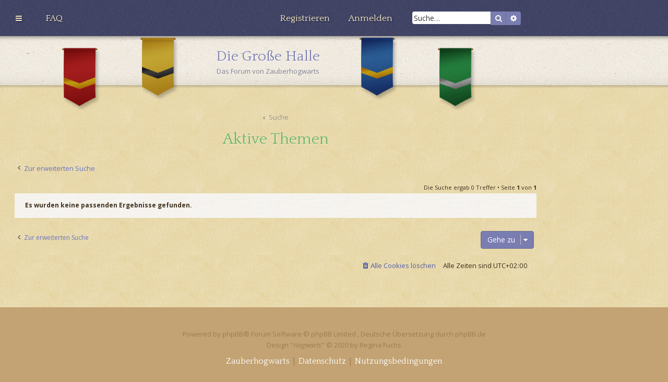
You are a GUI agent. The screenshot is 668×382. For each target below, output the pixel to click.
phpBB (232, 334)
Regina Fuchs (380, 345)
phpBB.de (470, 334)
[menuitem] (54, 18)
